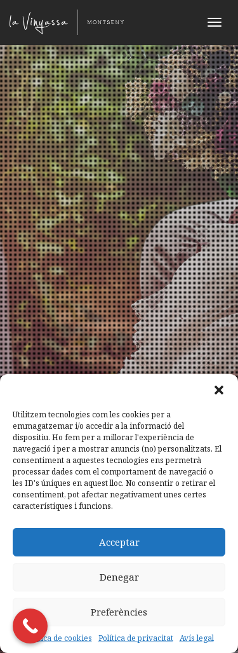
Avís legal (197, 638)
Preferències (119, 611)
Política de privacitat (135, 638)
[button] (219, 390)
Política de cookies (58, 638)
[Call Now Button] (30, 626)
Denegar (119, 576)
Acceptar (119, 541)
